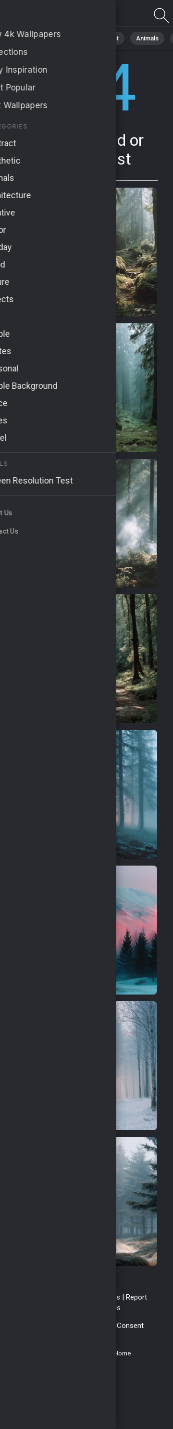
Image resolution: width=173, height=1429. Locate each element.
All (36, 38)
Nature (66, 38)
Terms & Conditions (47, 1297)
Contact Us (102, 1297)
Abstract (106, 38)
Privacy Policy (40, 1325)
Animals (147, 38)
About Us (106, 1307)
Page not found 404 (57, 16)
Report (136, 1297)
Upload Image (64, 1307)
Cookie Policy (89, 1325)
